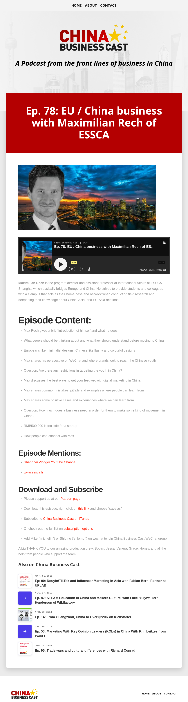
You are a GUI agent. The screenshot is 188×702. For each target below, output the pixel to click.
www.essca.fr (33, 472)
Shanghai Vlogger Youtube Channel (50, 462)
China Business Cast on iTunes (66, 519)
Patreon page (70, 498)
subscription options (79, 528)
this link (83, 508)
